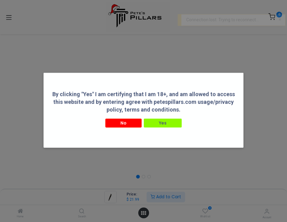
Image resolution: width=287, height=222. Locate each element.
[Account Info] (267, 211)
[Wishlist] (205, 211)
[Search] (82, 211)
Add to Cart (166, 197)
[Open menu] (143, 213)
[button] (53, 103)
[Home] (20, 211)
